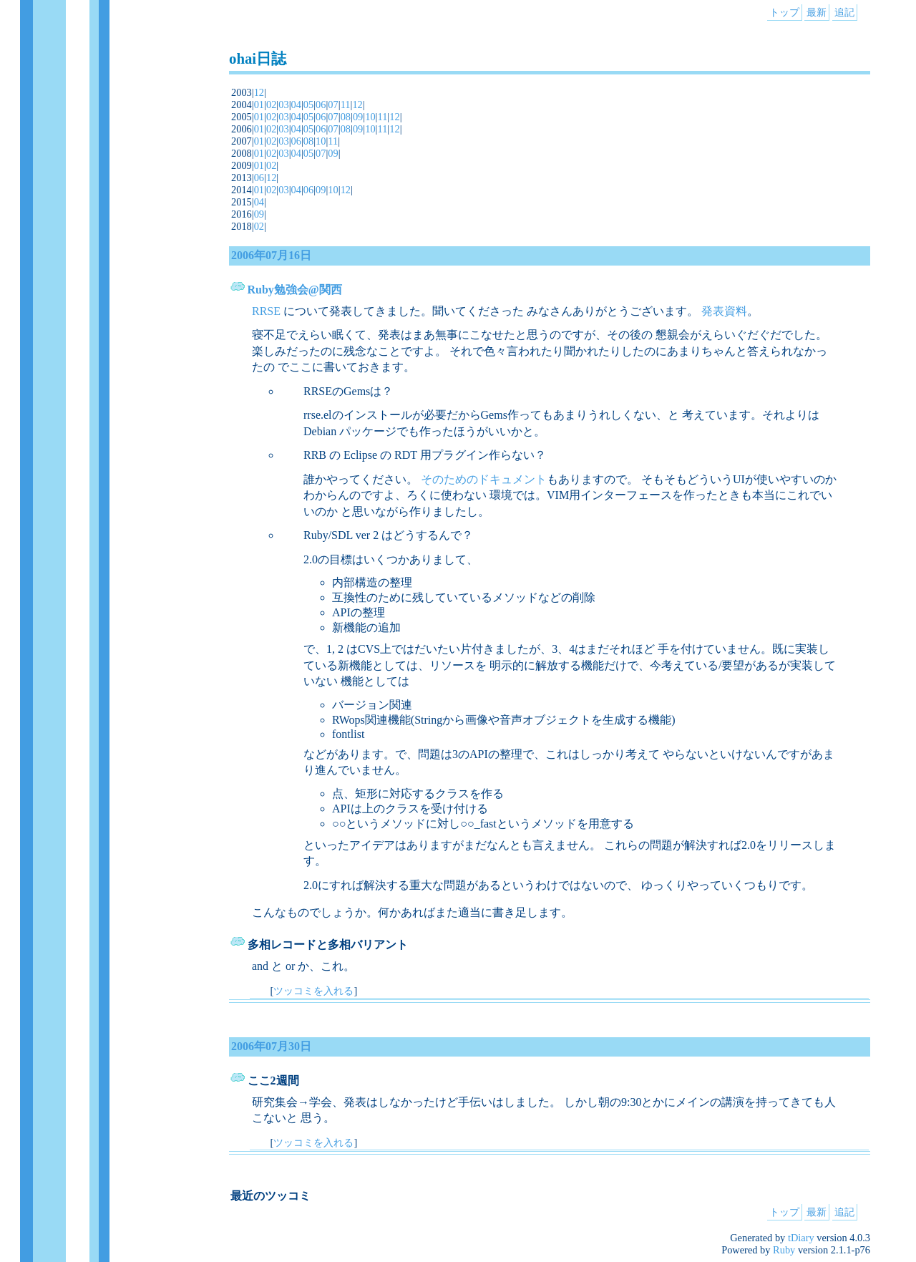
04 (296, 104)
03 (283, 104)
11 (346, 104)
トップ (784, 12)
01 (259, 104)
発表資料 (724, 311)
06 (321, 104)
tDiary (801, 1237)
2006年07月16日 (271, 255)
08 (346, 116)
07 (333, 104)
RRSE (266, 311)
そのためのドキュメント (484, 479)
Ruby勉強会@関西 (295, 289)
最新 (817, 12)
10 (370, 116)
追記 (844, 12)
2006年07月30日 (271, 1046)
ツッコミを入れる (313, 990)
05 (308, 104)
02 (271, 104)
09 (358, 116)
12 (259, 92)
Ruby (784, 1250)
